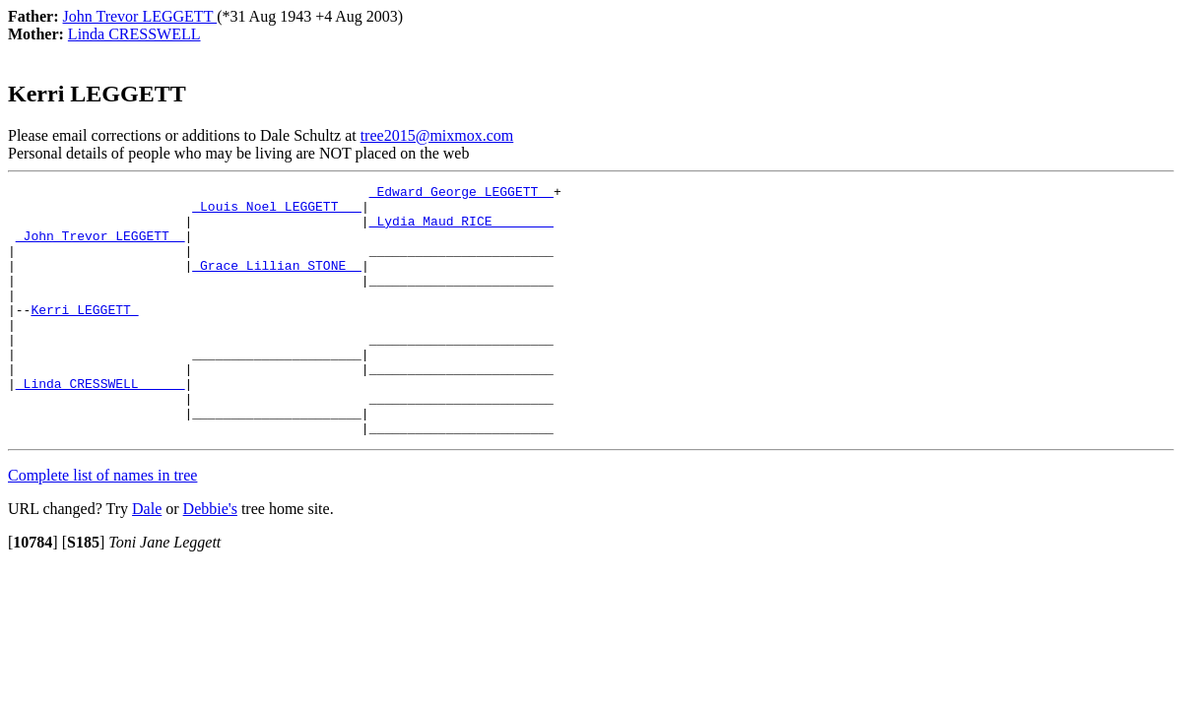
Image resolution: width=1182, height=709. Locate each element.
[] (33, 592)
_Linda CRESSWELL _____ (100, 424)
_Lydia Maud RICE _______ (461, 229)
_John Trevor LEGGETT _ (100, 247)
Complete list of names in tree (102, 525)
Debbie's (210, 558)
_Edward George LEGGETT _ (461, 194)
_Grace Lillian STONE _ (276, 282)
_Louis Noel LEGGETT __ (276, 212)
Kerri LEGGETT (84, 336)
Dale (147, 558)
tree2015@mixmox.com (437, 135)
